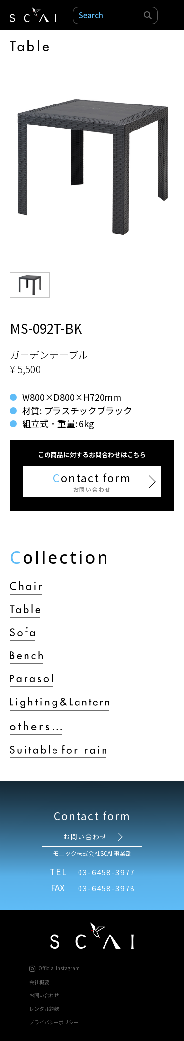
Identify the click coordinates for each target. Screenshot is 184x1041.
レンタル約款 (44, 1008)
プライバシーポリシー (54, 1022)
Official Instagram (54, 967)
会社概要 (39, 982)
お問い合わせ (85, 836)
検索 (148, 15)
